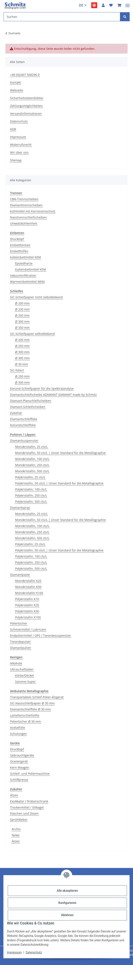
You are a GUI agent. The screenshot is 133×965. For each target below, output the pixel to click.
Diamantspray (20, 508)
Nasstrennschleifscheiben (28, 217)
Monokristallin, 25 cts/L (31, 447)
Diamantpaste (20, 575)
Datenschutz (34, 952)
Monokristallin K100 (29, 593)
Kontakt (15, 82)
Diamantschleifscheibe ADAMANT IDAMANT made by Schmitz (53, 395)
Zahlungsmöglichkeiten (26, 106)
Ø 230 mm (22, 309)
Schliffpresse (19, 780)
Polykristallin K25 (27, 605)
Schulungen (18, 734)
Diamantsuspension (24, 441)
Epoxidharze (24, 263)
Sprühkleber (18, 820)
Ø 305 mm (22, 358)
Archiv (16, 829)
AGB (13, 129)
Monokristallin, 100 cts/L (32, 459)
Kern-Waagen (19, 767)
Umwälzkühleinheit (23, 223)
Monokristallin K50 (28, 587)
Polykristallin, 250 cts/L (31, 495)
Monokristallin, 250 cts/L (32, 465)
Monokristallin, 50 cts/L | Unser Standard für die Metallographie (60, 453)
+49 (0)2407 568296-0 (25, 75)
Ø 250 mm (22, 315)
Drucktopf (17, 239)
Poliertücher (18, 623)
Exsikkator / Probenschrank (29, 801)
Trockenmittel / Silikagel (27, 807)
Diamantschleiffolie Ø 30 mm (30, 709)
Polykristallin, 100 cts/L (31, 489)
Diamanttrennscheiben (26, 205)
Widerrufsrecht (20, 145)
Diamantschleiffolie (23, 419)
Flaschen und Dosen (24, 813)
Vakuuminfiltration (23, 275)
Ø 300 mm (22, 321)
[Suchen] (125, 16)
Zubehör (16, 413)
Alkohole (16, 663)
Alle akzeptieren (67, 890)
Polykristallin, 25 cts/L (30, 477)
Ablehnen (67, 915)
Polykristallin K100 (28, 617)
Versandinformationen (26, 114)
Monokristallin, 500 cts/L (32, 471)
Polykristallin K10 (27, 599)
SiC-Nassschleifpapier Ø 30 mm (32, 703)
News (16, 835)
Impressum (14, 952)
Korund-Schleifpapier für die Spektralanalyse (42, 388)
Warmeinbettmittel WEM (27, 282)
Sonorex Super (25, 682)
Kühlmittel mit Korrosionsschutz (32, 211)
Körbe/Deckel (24, 675)
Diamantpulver (20, 648)
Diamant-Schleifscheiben (27, 407)
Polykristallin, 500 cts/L (31, 502)
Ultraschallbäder (22, 669)
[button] (103, 5)
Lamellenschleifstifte (24, 715)
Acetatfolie (17, 728)
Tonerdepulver (20, 642)
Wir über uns (19, 152)
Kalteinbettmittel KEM (25, 257)
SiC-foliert (17, 370)
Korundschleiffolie (23, 425)
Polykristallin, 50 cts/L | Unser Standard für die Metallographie (59, 483)
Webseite (16, 90)
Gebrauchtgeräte (22, 755)
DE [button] (81, 5)
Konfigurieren (67, 903)
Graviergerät (19, 761)
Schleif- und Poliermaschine (30, 774)
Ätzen (14, 795)
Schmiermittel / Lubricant (28, 629)
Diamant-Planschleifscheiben (30, 401)
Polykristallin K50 (27, 611)
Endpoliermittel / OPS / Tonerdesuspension (40, 636)
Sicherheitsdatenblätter (26, 98)
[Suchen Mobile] (61, 16)
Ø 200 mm (22, 303)
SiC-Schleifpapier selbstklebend (32, 334)
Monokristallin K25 (28, 581)
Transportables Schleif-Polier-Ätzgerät (37, 697)
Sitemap (16, 160)
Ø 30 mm (21, 364)
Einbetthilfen (19, 251)
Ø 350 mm (22, 328)
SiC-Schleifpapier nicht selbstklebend (36, 297)
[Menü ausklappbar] (127, 3)
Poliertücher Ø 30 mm (25, 721)
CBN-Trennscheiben (24, 199)
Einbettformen (20, 245)
